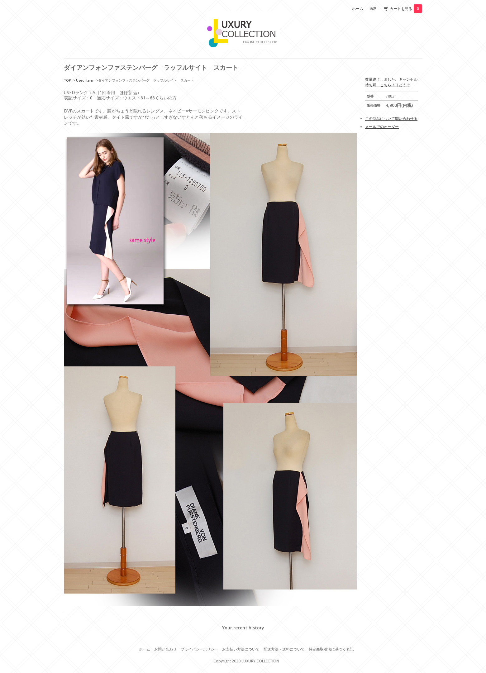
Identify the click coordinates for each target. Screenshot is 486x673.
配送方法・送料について (284, 649)
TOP (67, 80)
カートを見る (406, 8)
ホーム (357, 8)
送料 (373, 8)
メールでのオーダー (382, 126)
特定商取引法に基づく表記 (331, 649)
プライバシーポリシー (199, 649)
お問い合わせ (165, 649)
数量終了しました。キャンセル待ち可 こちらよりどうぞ (391, 82)
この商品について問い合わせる (391, 118)
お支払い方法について (241, 649)
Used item (84, 80)
